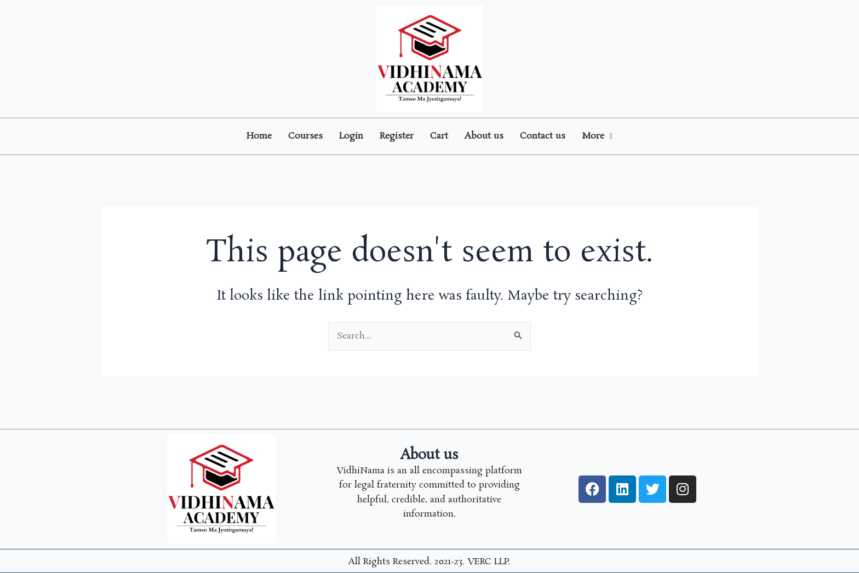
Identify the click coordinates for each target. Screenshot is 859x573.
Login (351, 136)
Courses (305, 136)
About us (484, 136)
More (597, 136)
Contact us (542, 136)
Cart (439, 136)
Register (397, 136)
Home (259, 136)
